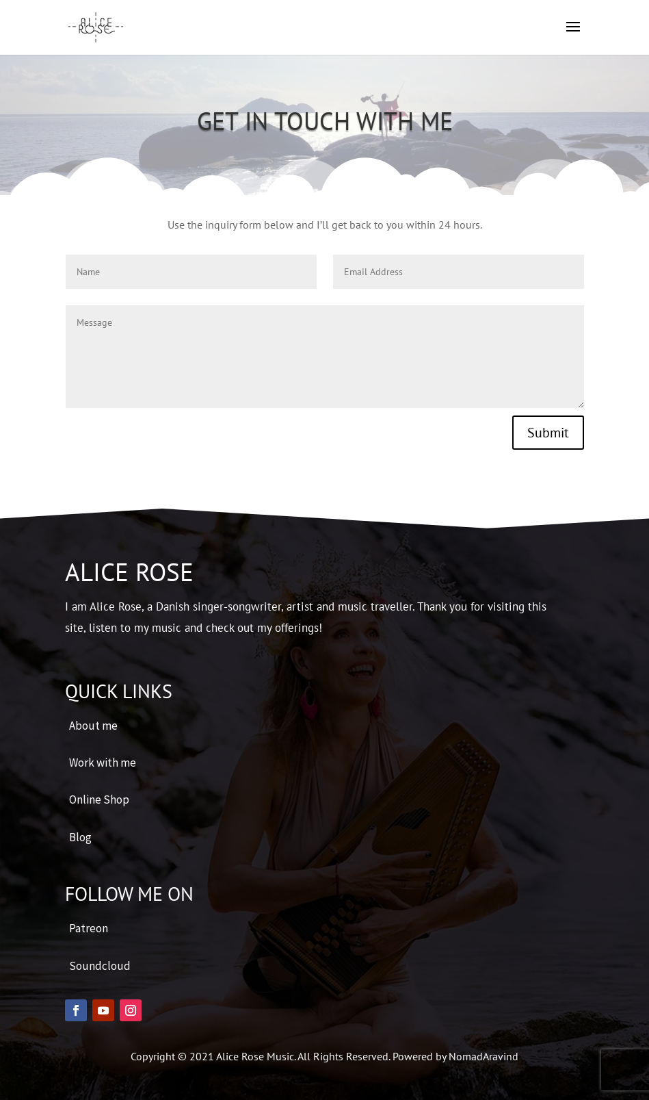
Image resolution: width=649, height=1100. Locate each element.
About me (93, 725)
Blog (80, 837)
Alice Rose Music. (256, 1056)
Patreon (88, 928)
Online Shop (99, 799)
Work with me (102, 762)
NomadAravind (483, 1056)
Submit (548, 433)
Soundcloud (100, 965)
